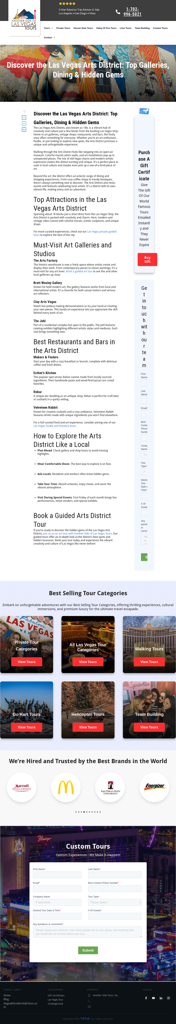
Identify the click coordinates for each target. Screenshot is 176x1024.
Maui (92, 13)
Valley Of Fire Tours (106, 28)
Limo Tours (125, 28)
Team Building (142, 28)
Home (7, 995)
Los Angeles (66, 13)
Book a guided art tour (79, 271)
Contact (49, 37)
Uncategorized (55, 1003)
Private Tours (63, 28)
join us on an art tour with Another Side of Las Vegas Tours (77, 533)
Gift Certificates (56, 995)
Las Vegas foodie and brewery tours (54, 425)
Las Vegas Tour (55, 999)
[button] (76, 812)
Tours (48, 28)
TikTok (85, 1018)
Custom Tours (160, 28)
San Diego (81, 13)
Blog (6, 999)
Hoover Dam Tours (83, 28)
